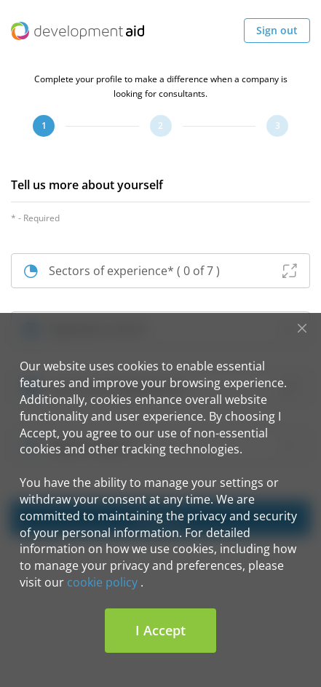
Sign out (277, 30)
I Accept (160, 630)
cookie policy (102, 582)
